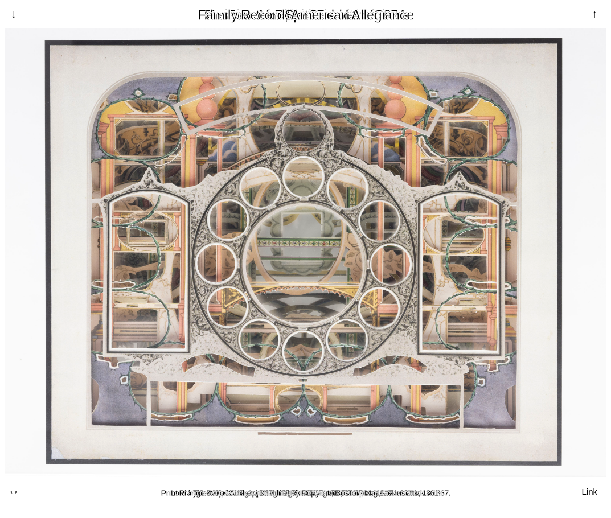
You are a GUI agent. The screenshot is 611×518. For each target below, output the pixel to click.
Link (589, 491)
